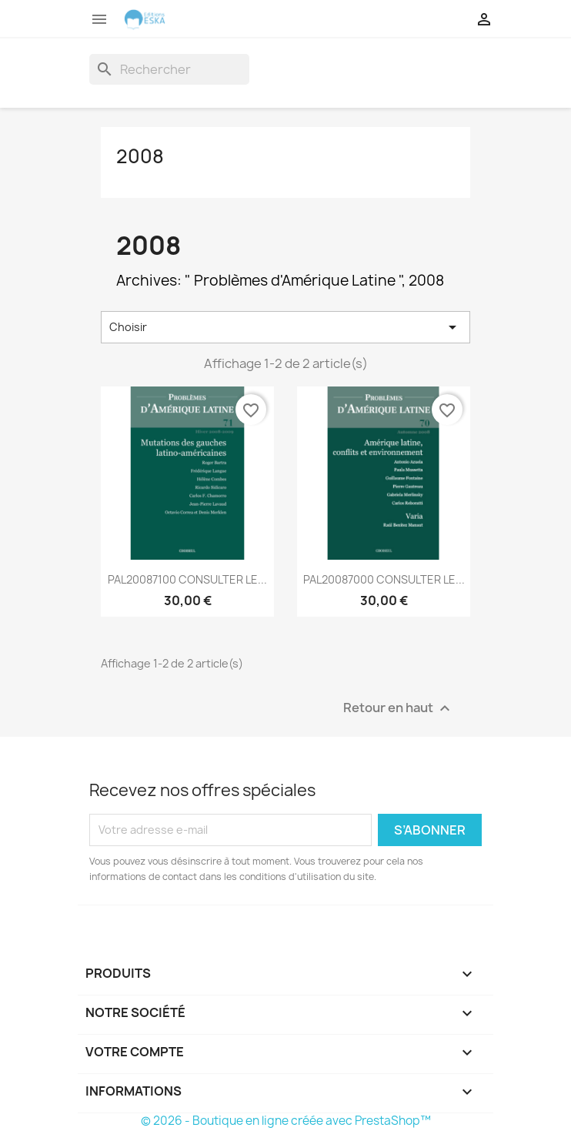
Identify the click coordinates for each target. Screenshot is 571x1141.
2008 (140, 156)
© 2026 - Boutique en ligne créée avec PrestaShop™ (286, 1121)
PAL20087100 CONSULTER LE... (187, 579)
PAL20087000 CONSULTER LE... (384, 579)
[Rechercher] (169, 69)
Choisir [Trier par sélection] (285, 327)
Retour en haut (398, 708)
